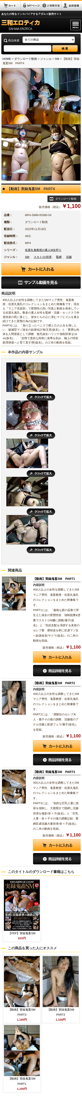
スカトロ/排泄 (43, 257)
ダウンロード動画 (25, 58)
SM (57, 58)
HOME (7, 58)
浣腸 (69, 257)
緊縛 (59, 257)
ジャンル (46, 58)
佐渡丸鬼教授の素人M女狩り (43, 250)
